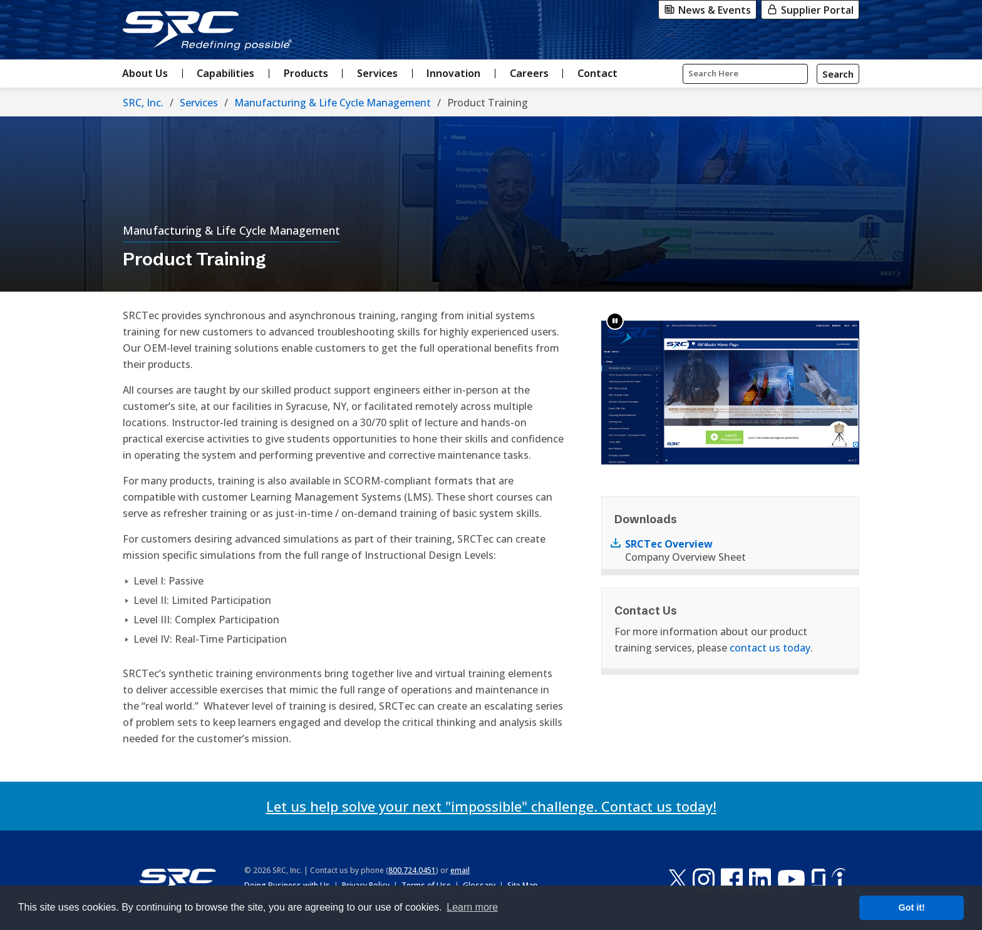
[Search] (838, 74)
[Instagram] (704, 879)
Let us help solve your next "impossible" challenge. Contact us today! (491, 806)
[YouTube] (791, 879)
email (460, 870)
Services (199, 103)
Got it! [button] (912, 907)
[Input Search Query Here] (745, 74)
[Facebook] (732, 879)
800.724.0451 (412, 870)
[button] (615, 321)
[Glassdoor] (818, 879)
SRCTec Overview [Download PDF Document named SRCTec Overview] (669, 544)
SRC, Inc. (143, 103)
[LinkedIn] (760, 879)
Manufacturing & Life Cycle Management (332, 103)
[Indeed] (838, 879)
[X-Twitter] (677, 879)
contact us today (770, 648)
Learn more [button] (472, 907)
